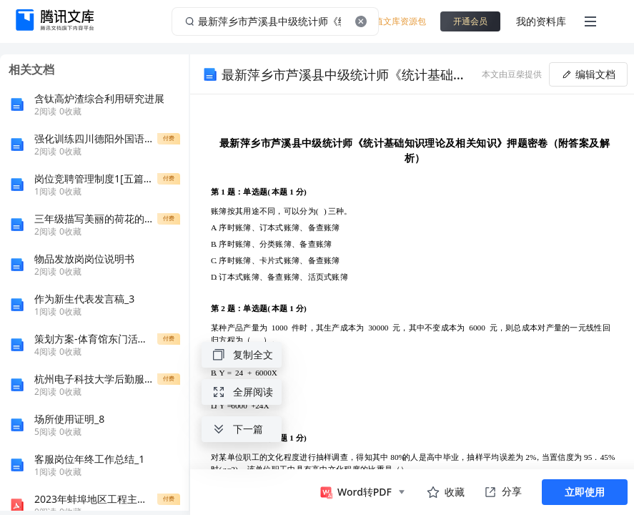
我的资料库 (541, 21)
